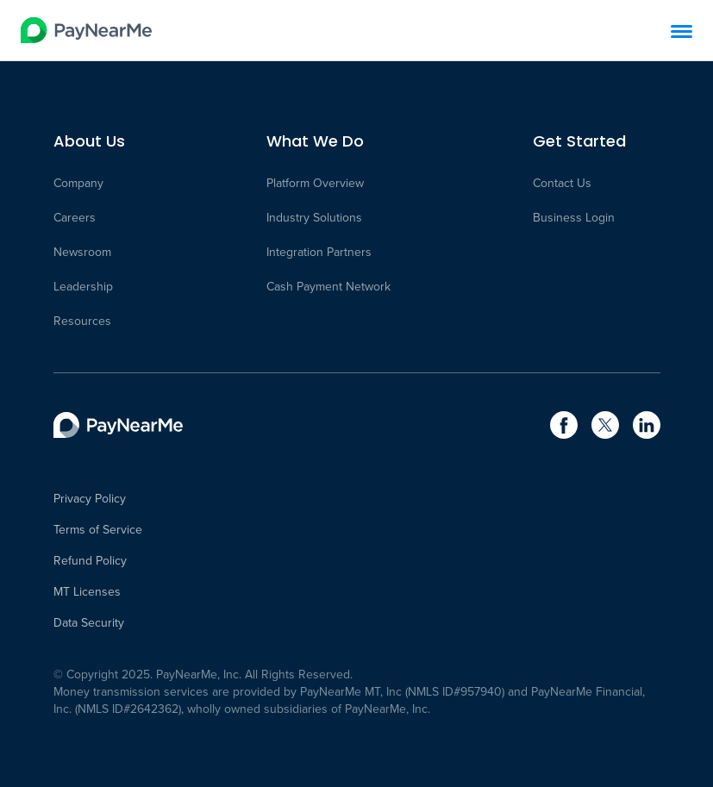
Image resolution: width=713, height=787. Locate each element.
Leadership (83, 287)
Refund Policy (90, 561)
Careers (74, 218)
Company (78, 183)
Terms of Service (97, 530)
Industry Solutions (314, 218)
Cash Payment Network (328, 287)
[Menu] (681, 30)
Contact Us (562, 183)
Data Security (88, 623)
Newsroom (82, 252)
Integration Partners (319, 252)
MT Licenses (87, 592)
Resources (82, 321)
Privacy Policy (89, 499)
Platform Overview (315, 183)
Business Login (574, 218)
